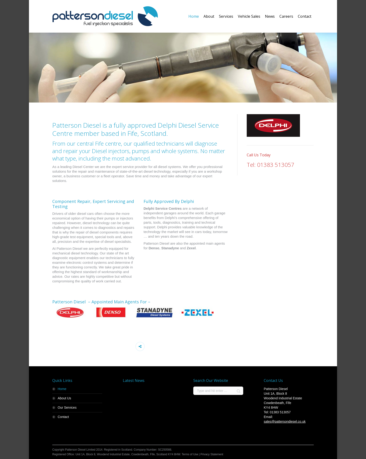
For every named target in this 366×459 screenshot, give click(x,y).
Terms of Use (190, 454)
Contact (63, 417)
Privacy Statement (212, 454)
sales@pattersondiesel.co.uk (285, 421)
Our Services (67, 407)
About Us (64, 398)
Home (62, 389)
